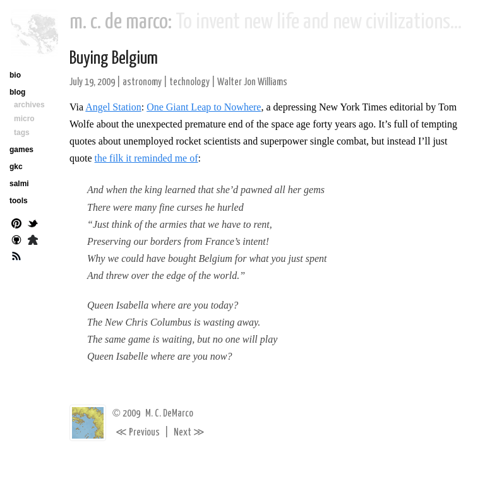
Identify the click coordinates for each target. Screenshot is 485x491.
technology (189, 82)
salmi (19, 183)
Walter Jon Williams (252, 82)
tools (18, 200)
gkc (16, 166)
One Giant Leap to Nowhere (204, 107)
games (21, 149)
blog (17, 92)
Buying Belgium (113, 59)
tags (22, 132)
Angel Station (113, 107)
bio (15, 75)
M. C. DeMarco (169, 413)
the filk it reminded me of (146, 158)
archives (29, 104)
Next (189, 432)
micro (24, 118)
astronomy (142, 82)
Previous (138, 432)
